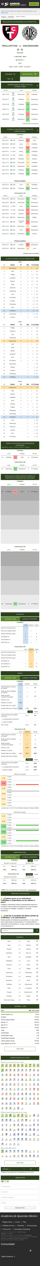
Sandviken (9, 953)
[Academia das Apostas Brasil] (10, 1251)
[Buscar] (37, 930)
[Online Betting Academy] (14, 1251)
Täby (28, 941)
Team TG (28, 953)
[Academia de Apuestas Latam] (22, 1251)
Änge (20, 144)
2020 (13, 105)
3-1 (28, 170)
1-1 (28, 99)
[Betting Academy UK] (26, 1251)
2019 (13, 115)
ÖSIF (9, 988)
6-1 (28, 233)
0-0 (28, 94)
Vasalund (9, 965)
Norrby (21, 151)
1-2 (28, 151)
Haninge (9, 996)
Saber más (4, 13)
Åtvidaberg (34, 170)
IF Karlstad (28, 988)
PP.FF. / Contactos (32, 1237)
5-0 (28, 213)
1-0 (28, 147)
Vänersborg (21, 162)
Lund (21, 184)
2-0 (28, 217)
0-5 (19, 957)
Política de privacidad (21, 1238)
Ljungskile (12, 278)
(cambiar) (31, 1172)
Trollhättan (9, 46)
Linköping (21, 173)
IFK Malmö (12, 297)
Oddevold (12, 288)
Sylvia (28, 965)
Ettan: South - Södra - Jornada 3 (20, 67)
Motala (28, 996)
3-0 (19, 953)
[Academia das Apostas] (6, 1251)
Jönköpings (21, 210)
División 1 (20, 60)
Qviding (34, 159)
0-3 (28, 202)
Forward (9, 992)
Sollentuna (9, 980)
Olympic (12, 281)
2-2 (28, 155)
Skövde (21, 147)
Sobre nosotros (7, 1256)
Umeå (28, 980)
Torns (21, 230)
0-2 (28, 114)
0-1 (28, 109)
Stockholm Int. (28, 992)
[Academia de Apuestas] (18, 1251)
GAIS (34, 140)
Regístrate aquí (21, 1232)
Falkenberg (34, 188)
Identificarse (34, 4)
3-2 (28, 104)
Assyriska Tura (21, 221)
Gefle (9, 941)
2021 (13, 95)
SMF (11, 1233)
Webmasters (28, 1235)
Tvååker (34, 217)
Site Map (3, 1233)
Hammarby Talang (9, 1000)
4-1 (28, 210)
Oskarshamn (30, 46)
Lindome (34, 199)
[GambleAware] (6, 1260)
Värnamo (21, 213)
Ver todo (20, 1049)
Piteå (28, 1000)
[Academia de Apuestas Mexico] (2, 1251)
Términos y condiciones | (8, 1238)
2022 (20, 63)
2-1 (28, 222)
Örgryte (21, 155)
